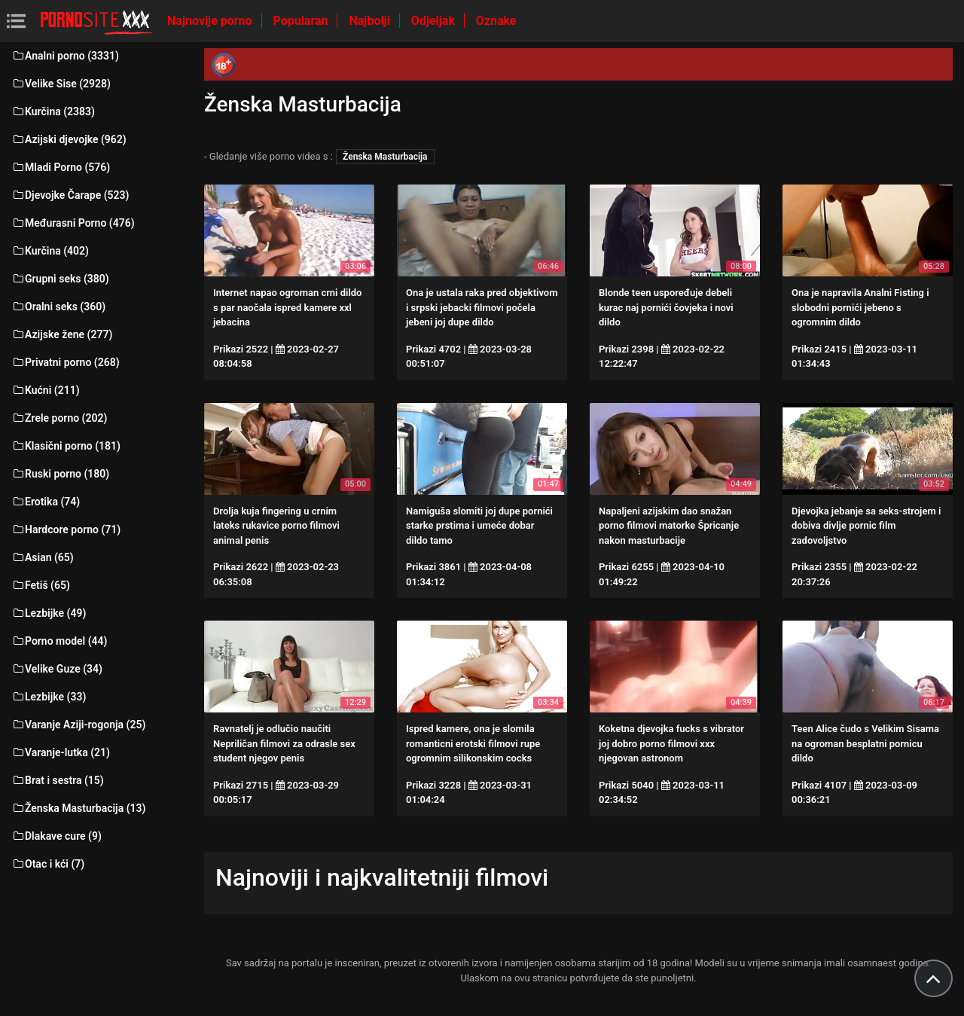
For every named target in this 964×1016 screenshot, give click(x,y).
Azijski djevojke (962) (69, 139)
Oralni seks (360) (58, 307)
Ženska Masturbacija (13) (78, 808)
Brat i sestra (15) (57, 780)
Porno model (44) (59, 641)
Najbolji (370, 21)
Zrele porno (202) (59, 418)
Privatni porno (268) (65, 362)
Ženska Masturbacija (385, 156)
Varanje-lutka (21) (60, 752)
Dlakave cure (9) (56, 836)
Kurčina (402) (50, 251)
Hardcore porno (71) (65, 529)
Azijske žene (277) (61, 334)
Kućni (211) (45, 390)
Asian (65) (42, 557)
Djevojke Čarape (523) (70, 195)
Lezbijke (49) (48, 613)
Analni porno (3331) (65, 56)
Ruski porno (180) (60, 474)
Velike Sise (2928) (61, 84)
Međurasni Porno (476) (73, 223)
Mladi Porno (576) (60, 167)
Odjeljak (434, 21)
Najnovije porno (211, 21)
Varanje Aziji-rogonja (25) (78, 725)
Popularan (302, 21)
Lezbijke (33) (48, 697)
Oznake (496, 21)
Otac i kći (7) (47, 864)
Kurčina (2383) (53, 111)
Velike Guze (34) (56, 669)
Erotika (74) (45, 502)
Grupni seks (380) (60, 279)
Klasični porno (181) (65, 446)
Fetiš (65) (40, 585)
